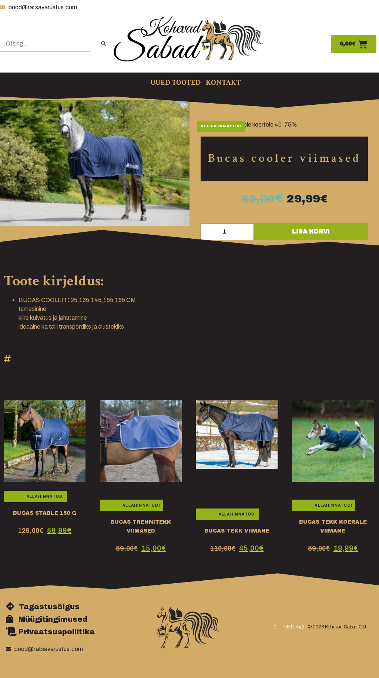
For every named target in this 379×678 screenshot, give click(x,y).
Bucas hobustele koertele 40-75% (252, 124)
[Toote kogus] (227, 231)
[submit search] (104, 43)
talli (8, 556)
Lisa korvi (311, 231)
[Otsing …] (45, 43)
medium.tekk (20, 547)
